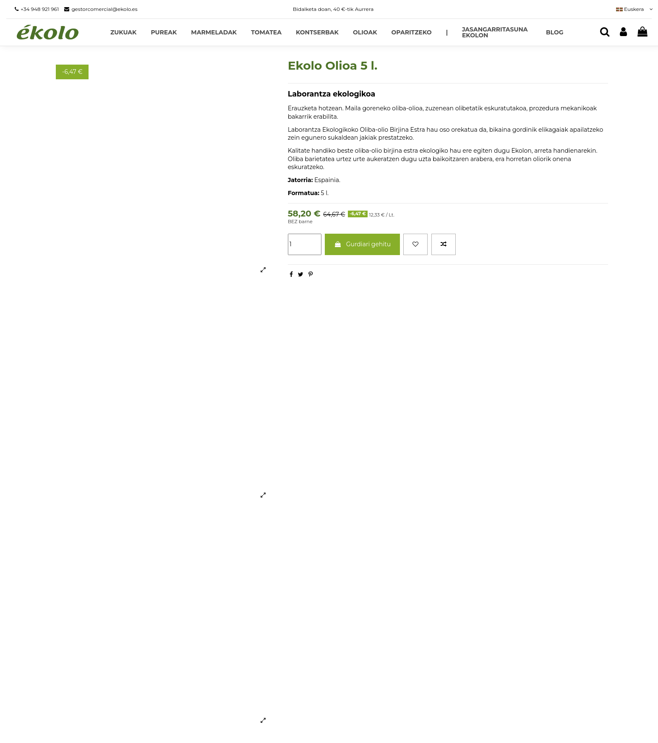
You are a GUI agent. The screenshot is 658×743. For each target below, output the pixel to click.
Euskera (634, 9)
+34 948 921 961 (40, 9)
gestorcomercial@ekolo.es (104, 9)
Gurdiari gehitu (362, 244)
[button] (447, 32)
